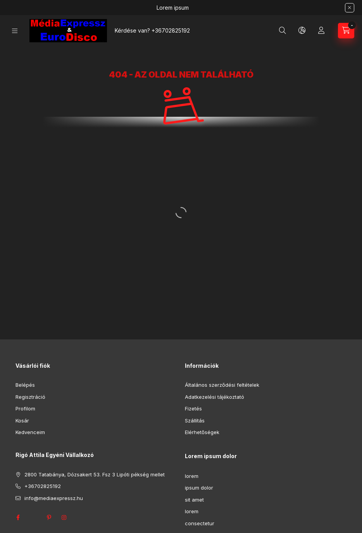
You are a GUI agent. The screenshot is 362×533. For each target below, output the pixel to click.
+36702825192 (171, 30)
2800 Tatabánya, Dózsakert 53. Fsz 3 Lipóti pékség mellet (94, 474)
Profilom (25, 408)
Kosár (22, 420)
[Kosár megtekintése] (346, 30)
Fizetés (193, 408)
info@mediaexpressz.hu (53, 498)
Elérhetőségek (202, 432)
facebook (18, 517)
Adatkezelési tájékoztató (214, 397)
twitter (33, 517)
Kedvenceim (30, 432)
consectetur (199, 523)
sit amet (194, 500)
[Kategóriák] (15, 31)
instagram (64, 517)
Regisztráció (30, 397)
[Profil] (321, 30)
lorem (191, 476)
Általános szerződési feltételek (222, 385)
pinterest (49, 517)
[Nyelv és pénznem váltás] (302, 30)
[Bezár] (349, 7)
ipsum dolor (199, 488)
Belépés (25, 385)
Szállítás (195, 420)
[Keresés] (282, 30)
